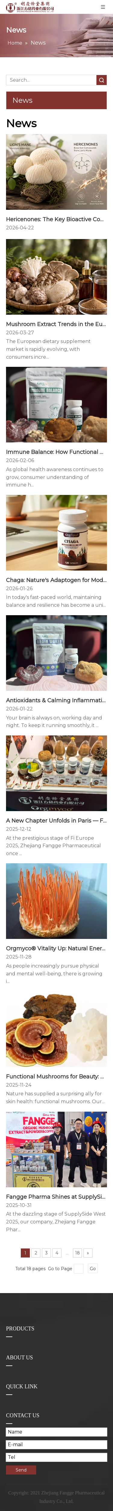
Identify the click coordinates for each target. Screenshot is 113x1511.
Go (93, 1268)
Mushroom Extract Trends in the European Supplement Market (56, 324)
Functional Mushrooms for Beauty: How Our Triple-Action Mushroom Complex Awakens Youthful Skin (56, 1076)
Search (101, 80)
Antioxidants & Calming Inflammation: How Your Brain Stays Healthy (56, 700)
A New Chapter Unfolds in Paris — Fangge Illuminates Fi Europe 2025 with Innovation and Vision (56, 820)
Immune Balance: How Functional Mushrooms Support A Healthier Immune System (56, 452)
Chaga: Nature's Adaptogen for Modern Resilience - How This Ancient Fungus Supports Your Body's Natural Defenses (56, 580)
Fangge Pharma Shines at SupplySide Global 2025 (56, 1197)
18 (77, 1253)
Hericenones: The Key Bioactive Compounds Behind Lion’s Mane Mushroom (56, 219)
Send (21, 1470)
